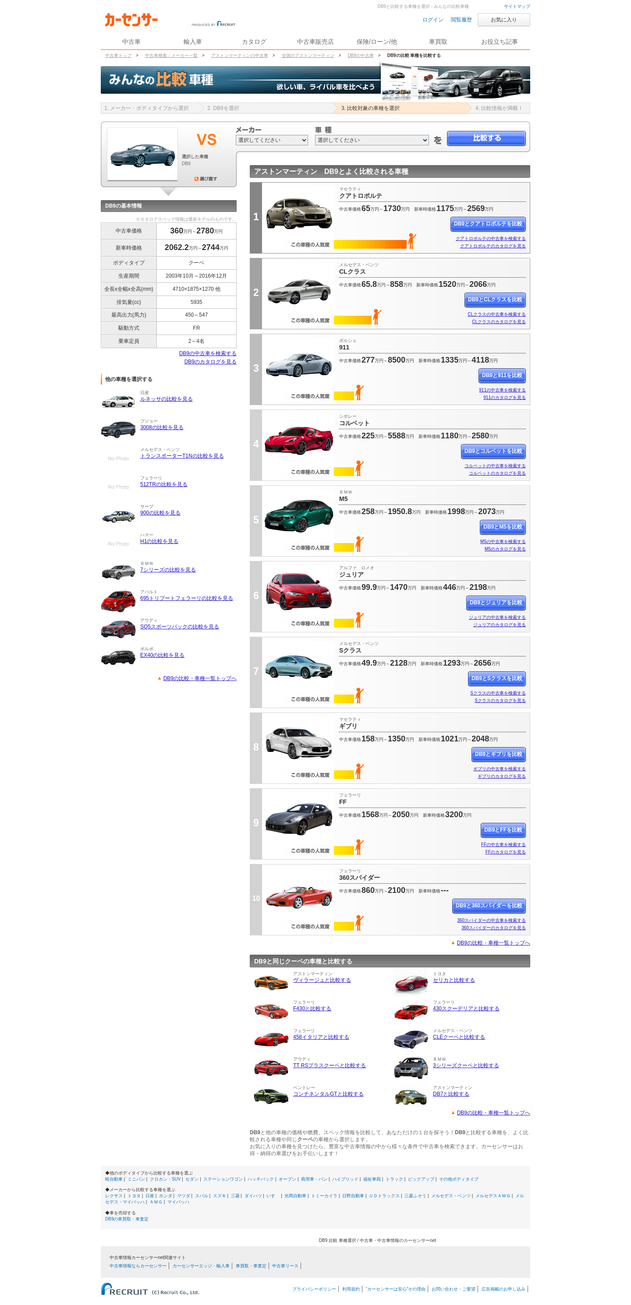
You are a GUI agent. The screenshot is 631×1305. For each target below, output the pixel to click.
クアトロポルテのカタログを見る (493, 245)
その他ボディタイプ (459, 1179)
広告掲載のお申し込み (503, 1289)
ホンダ (165, 1195)
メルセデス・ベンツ (451, 1195)
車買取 (438, 41)
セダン (192, 1179)
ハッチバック (261, 1179)
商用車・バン (314, 1179)
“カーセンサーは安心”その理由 (396, 1289)
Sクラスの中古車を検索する (498, 693)
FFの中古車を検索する (503, 844)
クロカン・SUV (165, 1179)
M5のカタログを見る (505, 549)
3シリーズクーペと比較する (466, 1065)
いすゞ (273, 1195)
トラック (394, 1179)
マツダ (183, 1195)
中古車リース (285, 1265)
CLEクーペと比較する (459, 1037)
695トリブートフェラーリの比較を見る (186, 598)
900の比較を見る (160, 513)
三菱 (235, 1195)
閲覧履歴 (461, 20)
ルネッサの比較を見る (166, 399)
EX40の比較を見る (162, 655)
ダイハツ (253, 1195)
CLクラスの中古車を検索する (497, 314)
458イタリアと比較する (321, 1037)
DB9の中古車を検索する (208, 353)
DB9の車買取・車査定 (127, 1219)
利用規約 (351, 1289)
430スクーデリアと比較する (466, 1008)
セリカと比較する (454, 980)
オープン (287, 1179)
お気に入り (504, 20)
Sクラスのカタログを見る (500, 700)
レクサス (114, 1195)
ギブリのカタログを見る (502, 776)
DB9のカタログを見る (210, 362)
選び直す (206, 178)
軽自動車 (114, 1179)
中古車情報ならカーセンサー (138, 1265)
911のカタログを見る (504, 397)
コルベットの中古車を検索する (495, 465)
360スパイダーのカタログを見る (493, 927)
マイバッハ (178, 1201)
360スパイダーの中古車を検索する (491, 920)
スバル (201, 1195)
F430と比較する (312, 1008)
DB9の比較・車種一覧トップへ (200, 678)
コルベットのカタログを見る (497, 473)
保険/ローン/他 (377, 41)
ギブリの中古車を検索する (499, 768)
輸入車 (193, 41)
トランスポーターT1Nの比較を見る (182, 456)
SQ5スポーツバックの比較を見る (179, 627)
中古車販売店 (315, 41)
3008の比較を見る (162, 427)
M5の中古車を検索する (503, 541)
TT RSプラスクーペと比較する (329, 1065)
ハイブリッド (345, 1179)
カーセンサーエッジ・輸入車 (201, 1265)
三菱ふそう (415, 1195)
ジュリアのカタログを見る (499, 624)
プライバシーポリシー (314, 1289)
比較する (486, 138)
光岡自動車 (295, 1195)
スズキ (219, 1195)
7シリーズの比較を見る (168, 570)
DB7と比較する (451, 1094)
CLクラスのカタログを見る (499, 321)
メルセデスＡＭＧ (492, 1195)
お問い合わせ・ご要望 (453, 1289)
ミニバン (136, 1179)
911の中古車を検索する (502, 390)
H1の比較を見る (159, 541)
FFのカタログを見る (506, 852)
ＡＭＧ (156, 1201)
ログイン (432, 20)
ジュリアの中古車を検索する (497, 617)
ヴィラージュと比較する (322, 980)
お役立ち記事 (499, 41)
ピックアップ (421, 1179)
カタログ (254, 41)
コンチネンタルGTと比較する (328, 1094)
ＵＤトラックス (384, 1195)
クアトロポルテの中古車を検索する (491, 238)
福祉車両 (372, 1179)
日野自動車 (353, 1195)
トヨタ (134, 1195)
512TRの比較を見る (164, 484)
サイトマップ (517, 6)
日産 (149, 1195)
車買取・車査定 (251, 1265)
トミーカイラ (324, 1195)
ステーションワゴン (223, 1179)
